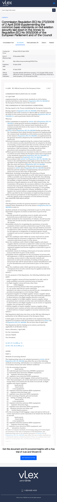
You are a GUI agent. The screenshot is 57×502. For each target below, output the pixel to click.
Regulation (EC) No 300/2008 (38, 101)
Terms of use (19, 497)
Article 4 (31, 121)
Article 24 (24, 159)
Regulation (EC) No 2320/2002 (36, 155)
